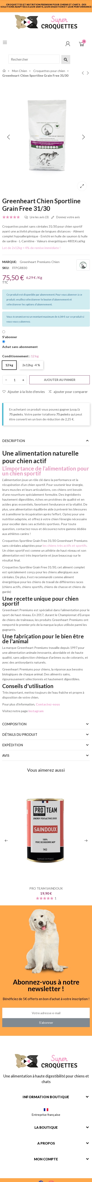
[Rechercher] (34, 59)
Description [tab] (13, 441)
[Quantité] (14, 379)
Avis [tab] (5, 755)
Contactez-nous (48, 704)
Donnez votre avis (65, 217)
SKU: (5, 268)
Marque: (9, 262)
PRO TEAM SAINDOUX (46, 888)
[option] (46, 137)
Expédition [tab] (12, 745)
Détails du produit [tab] (19, 734)
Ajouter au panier (59, 380)
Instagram (36, 711)
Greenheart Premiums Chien (40, 262)
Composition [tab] (14, 724)
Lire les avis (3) (36, 217)
